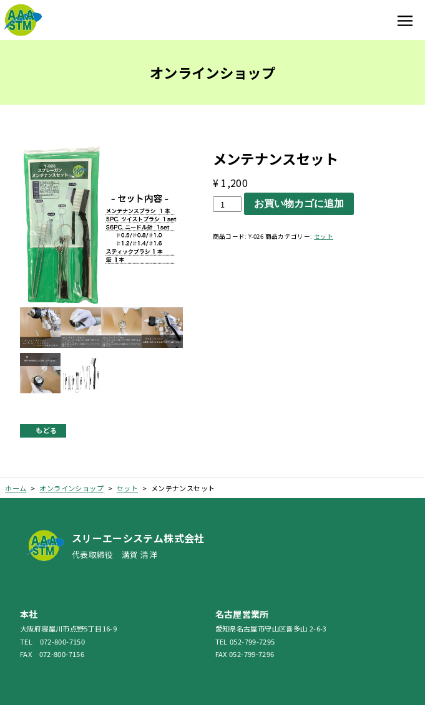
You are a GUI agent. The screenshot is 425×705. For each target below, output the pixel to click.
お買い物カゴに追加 (299, 203)
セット (323, 236)
